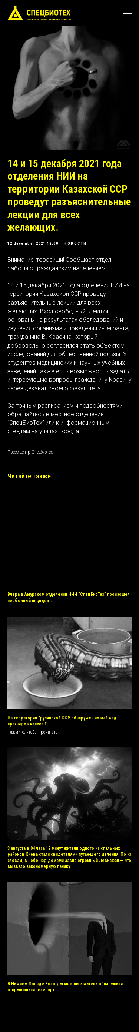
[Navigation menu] (127, 11)
